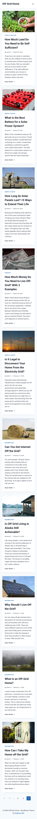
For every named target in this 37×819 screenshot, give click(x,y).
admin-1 (9, 52)
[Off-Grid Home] (10, 3)
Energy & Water (10, 113)
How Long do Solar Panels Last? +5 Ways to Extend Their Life (18, 200)
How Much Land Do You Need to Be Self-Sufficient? (17, 43)
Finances (8, 273)
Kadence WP (19, 813)
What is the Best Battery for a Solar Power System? (16, 122)
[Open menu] (33, 3)
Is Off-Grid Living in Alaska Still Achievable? (17, 528)
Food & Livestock (10, 35)
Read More (10, 81)
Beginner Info (9, 442)
